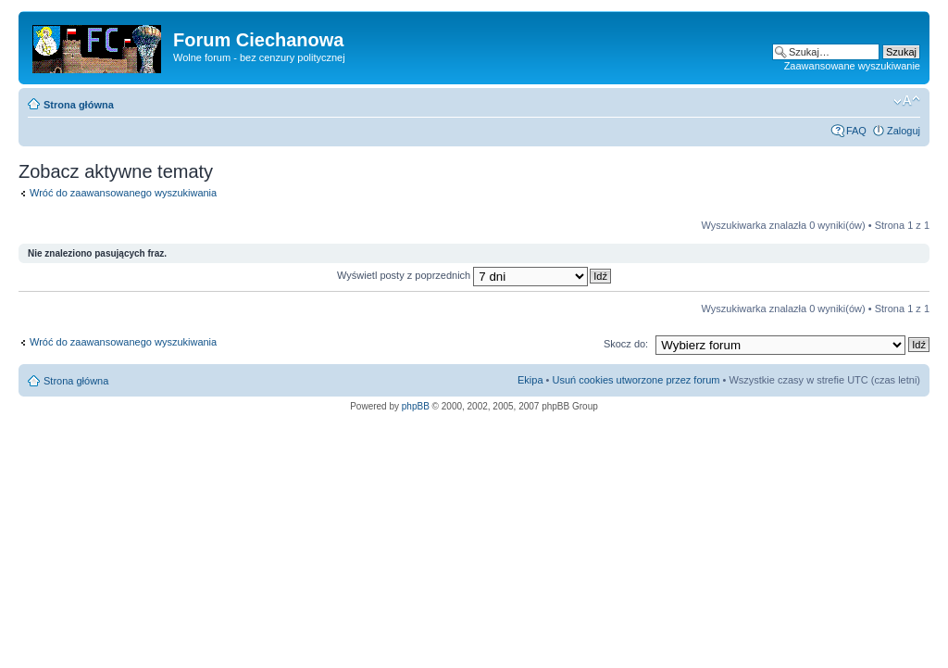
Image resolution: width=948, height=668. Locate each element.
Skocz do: (626, 343)
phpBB (416, 406)
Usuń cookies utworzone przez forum (635, 379)
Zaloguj (903, 130)
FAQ (856, 130)
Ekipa (530, 379)
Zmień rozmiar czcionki (906, 101)
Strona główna (79, 104)
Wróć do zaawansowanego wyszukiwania (123, 192)
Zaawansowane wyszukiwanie (852, 65)
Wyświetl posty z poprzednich (462, 275)
